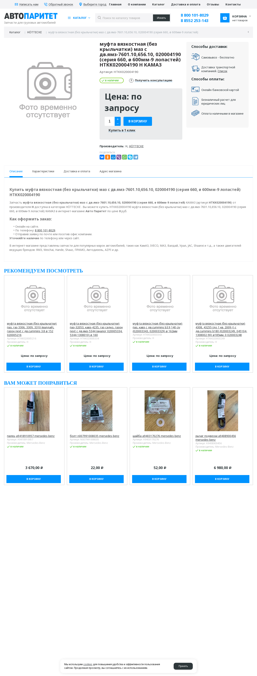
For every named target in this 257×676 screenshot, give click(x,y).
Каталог (14, 32)
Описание (16, 171)
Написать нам (28, 4)
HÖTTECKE (34, 32)
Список (222, 71)
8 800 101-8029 (194, 15)
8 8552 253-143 (194, 20)
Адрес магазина (110, 171)
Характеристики (43, 171)
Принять (183, 666)
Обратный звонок (61, 4)
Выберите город (94, 4)
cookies (87, 664)
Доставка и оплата (77, 171)
